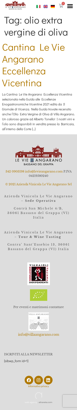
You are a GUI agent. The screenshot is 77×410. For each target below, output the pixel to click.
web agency (31, 402)
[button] (70, 6)
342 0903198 (15, 171)
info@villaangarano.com (38, 334)
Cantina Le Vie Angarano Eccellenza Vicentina (33, 64)
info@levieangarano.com (44, 171)
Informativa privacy (38, 386)
